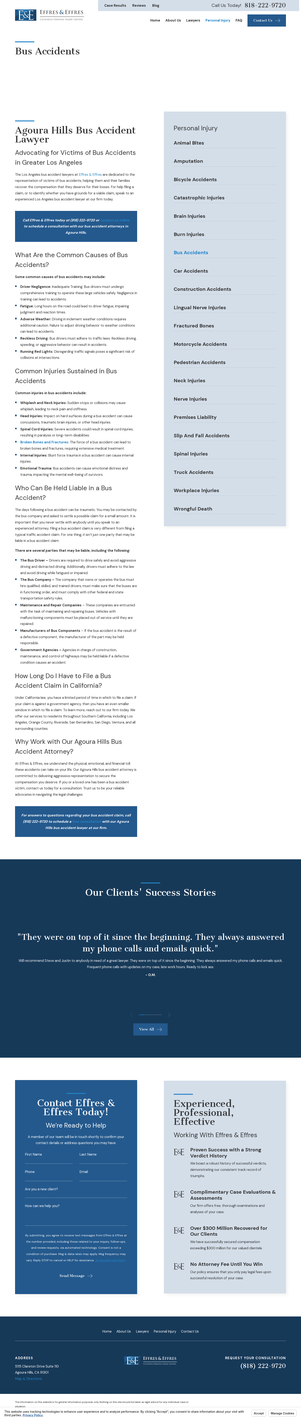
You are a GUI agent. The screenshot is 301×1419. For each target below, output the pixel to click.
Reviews (139, 5)
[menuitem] (225, 144)
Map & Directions (28, 1379)
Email (78, 1172)
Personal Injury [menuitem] (217, 20)
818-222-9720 (265, 5)
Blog (155, 5)
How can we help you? (37, 1206)
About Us (123, 1331)
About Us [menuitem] (173, 20)
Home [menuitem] (155, 20)
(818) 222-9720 (263, 1366)
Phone (24, 1172)
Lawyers (142, 1331)
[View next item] (169, 1015)
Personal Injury (165, 1331)
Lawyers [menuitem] (193, 20)
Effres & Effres (90, 174)
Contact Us (190, 1331)
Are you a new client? (36, 1189)
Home (107, 1331)
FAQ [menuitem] (239, 20)
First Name (28, 1154)
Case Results (115, 5)
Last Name (82, 1154)
